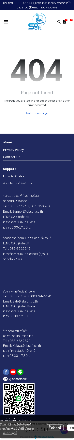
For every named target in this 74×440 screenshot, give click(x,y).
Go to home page (37, 113)
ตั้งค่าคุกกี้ (55, 427)
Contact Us (11, 157)
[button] (59, 22)
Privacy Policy (13, 150)
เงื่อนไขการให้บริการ (17, 183)
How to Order (13, 176)
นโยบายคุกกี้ (10, 433)
